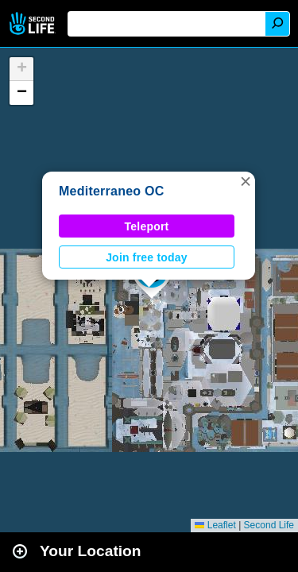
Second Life (34, 23)
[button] (245, 181)
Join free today (147, 257)
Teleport (147, 226)
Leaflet (215, 525)
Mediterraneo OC (111, 191)
